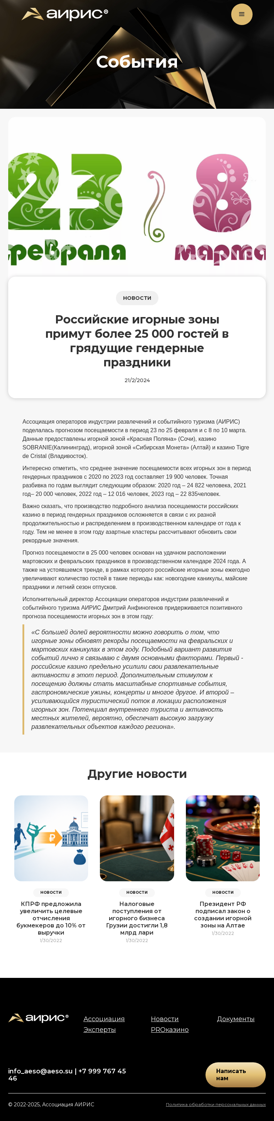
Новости (165, 1019)
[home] (64, 14)
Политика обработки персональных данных (216, 1104)
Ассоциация (104, 1019)
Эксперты (99, 1030)
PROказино (170, 1030)
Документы (236, 1019)
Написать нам (231, 1075)
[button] (242, 14)
